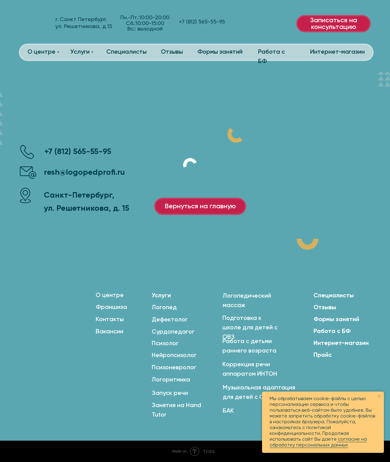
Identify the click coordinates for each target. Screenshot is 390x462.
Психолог (165, 344)
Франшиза (111, 307)
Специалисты (126, 52)
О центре (41, 52)
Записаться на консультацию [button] (333, 23)
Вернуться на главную (200, 206)
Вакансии (109, 332)
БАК (228, 411)
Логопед (164, 308)
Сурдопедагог (173, 332)
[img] (35, 23)
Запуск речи (170, 393)
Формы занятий (220, 52)
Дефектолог (170, 320)
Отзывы (172, 52)
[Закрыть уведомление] (379, 396)
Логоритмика (171, 380)
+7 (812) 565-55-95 (77, 152)
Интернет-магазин (337, 52)
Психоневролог (174, 368)
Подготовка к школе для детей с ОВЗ (250, 327)
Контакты (110, 320)
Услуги (80, 52)
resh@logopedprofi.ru (84, 173)
